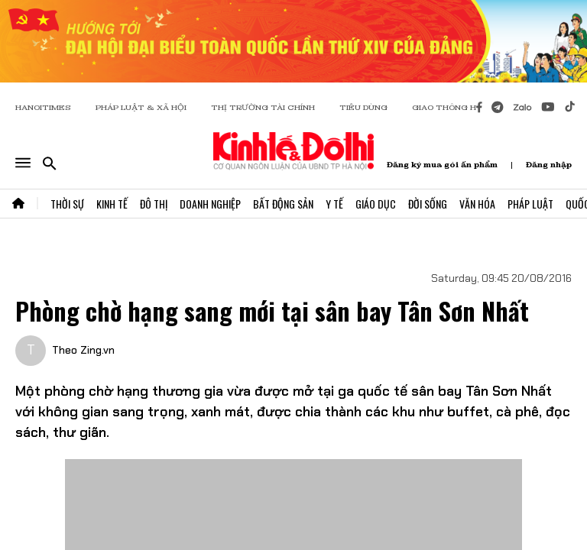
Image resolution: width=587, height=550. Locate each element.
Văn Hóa (477, 204)
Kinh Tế (112, 204)
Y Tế (334, 204)
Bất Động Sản (283, 204)
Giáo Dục (375, 204)
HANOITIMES (43, 107)
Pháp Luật (530, 204)
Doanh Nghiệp (210, 204)
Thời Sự (67, 204)
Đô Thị (153, 204)
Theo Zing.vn (83, 350)
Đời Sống (427, 204)
